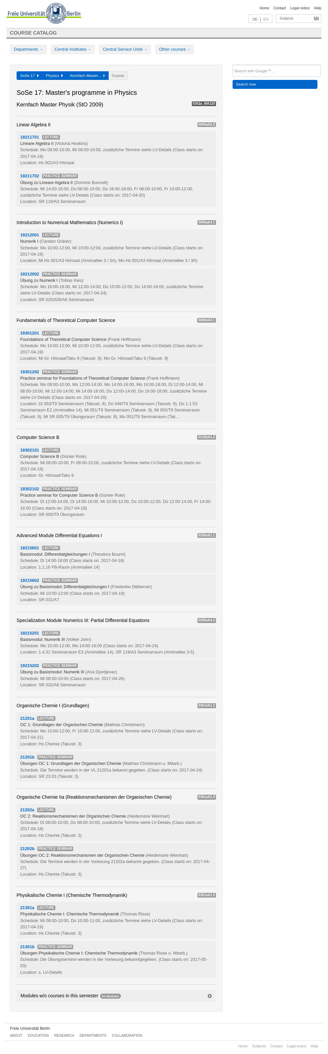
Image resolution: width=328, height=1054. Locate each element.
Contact (279, 8)
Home (264, 8)
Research (64, 1035)
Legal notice (300, 8)
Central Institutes (73, 49)
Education (38, 1035)
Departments (28, 49)
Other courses (174, 49)
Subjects (287, 18)
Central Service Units (125, 49)
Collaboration (127, 1035)
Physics (54, 76)
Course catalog (33, 32)
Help (317, 8)
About (16, 1035)
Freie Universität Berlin (30, 1028)
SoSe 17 (29, 76)
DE (254, 19)
